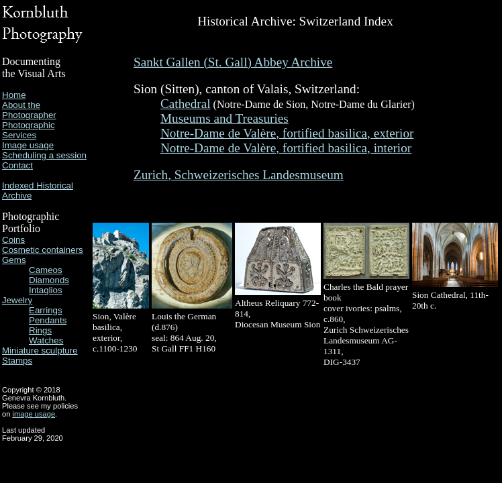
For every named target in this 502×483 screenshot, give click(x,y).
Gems (14, 260)
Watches (46, 340)
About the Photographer (29, 110)
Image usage (28, 145)
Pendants (47, 320)
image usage (33, 414)
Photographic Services (28, 130)
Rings (40, 330)
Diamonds (49, 280)
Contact (17, 165)
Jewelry (17, 300)
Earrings (45, 310)
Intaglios (45, 290)
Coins (13, 240)
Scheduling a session (44, 155)
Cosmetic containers (42, 250)
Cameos (45, 270)
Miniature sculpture (40, 350)
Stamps (17, 361)
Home (14, 95)
